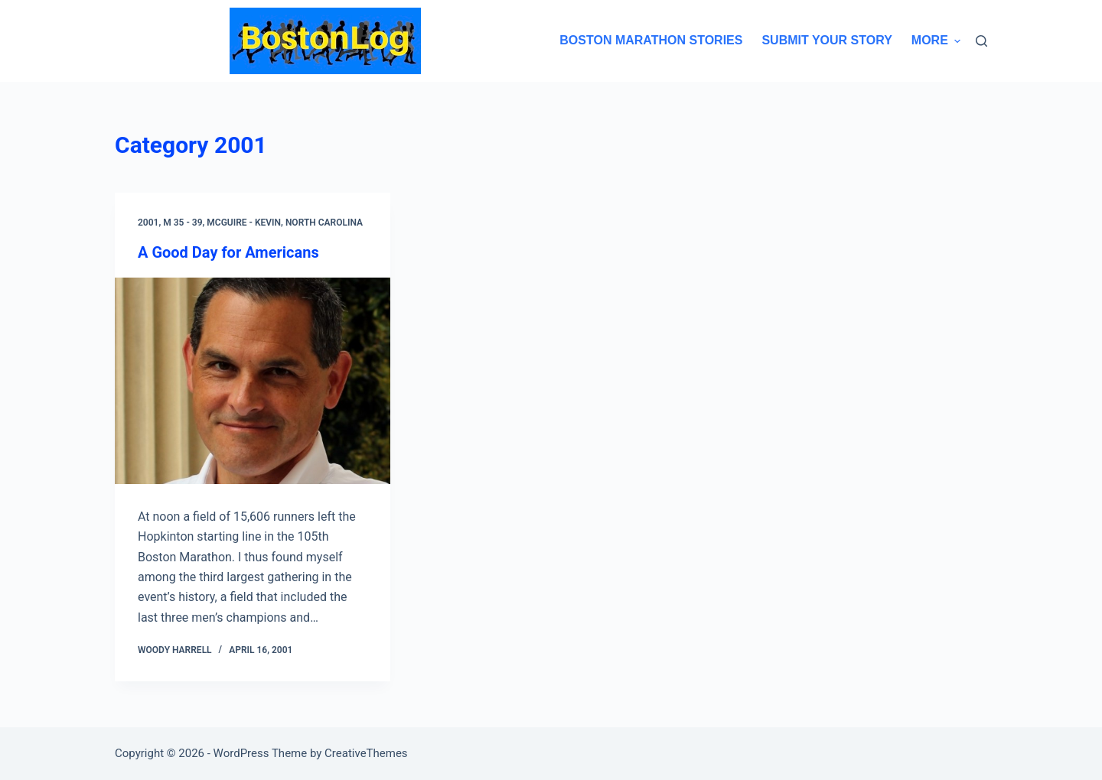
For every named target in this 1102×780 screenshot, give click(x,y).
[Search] (981, 41)
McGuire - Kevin (244, 222)
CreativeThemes (366, 753)
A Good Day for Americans (228, 252)
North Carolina (324, 222)
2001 (148, 222)
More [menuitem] (935, 40)
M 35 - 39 (182, 222)
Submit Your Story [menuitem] (826, 40)
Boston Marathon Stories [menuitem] (650, 40)
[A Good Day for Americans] (252, 381)
